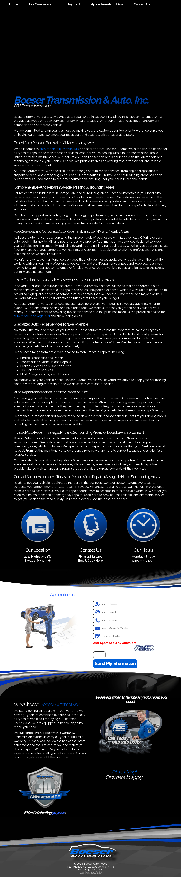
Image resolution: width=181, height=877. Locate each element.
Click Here (95, 560)
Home (13, 4)
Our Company (39, 4)
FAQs (119, 4)
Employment (71, 4)
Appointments (101, 4)
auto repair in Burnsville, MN (59, 149)
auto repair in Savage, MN (32, 316)
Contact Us (142, 4)
